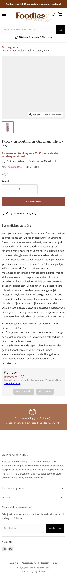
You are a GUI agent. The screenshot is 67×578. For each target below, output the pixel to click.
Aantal (5, 181)
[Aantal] (19, 189)
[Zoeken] (29, 29)
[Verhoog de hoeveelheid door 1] (33, 189)
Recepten (44, 563)
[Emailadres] (23, 528)
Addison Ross (15, 167)
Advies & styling (29, 563)
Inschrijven (55, 528)
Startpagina (8, 47)
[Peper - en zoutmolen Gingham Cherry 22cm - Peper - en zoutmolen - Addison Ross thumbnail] (7, 127)
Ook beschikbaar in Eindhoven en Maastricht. (32, 161)
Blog (55, 563)
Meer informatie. (12, 383)
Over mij (13, 563)
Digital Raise (39, 571)
